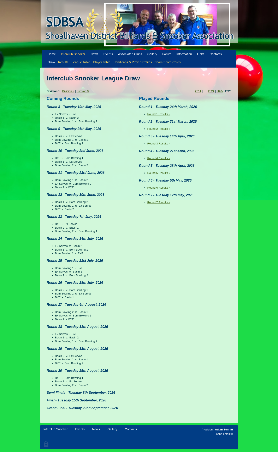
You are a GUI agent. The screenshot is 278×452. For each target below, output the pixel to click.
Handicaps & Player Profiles (132, 62)
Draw (51, 62)
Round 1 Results (157, 114)
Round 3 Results (157, 143)
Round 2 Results (157, 128)
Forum (166, 54)
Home (52, 54)
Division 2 (68, 91)
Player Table (101, 62)
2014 (198, 91)
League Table (81, 62)
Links (200, 54)
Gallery (152, 54)
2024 (211, 91)
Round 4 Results (157, 158)
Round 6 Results (157, 187)
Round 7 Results (157, 202)
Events (108, 54)
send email (223, 433)
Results (63, 62)
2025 (220, 91)
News (94, 54)
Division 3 (83, 91)
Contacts (215, 54)
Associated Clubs (130, 54)
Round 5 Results (157, 172)
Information (184, 54)
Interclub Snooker (73, 54)
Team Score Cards (168, 62)
